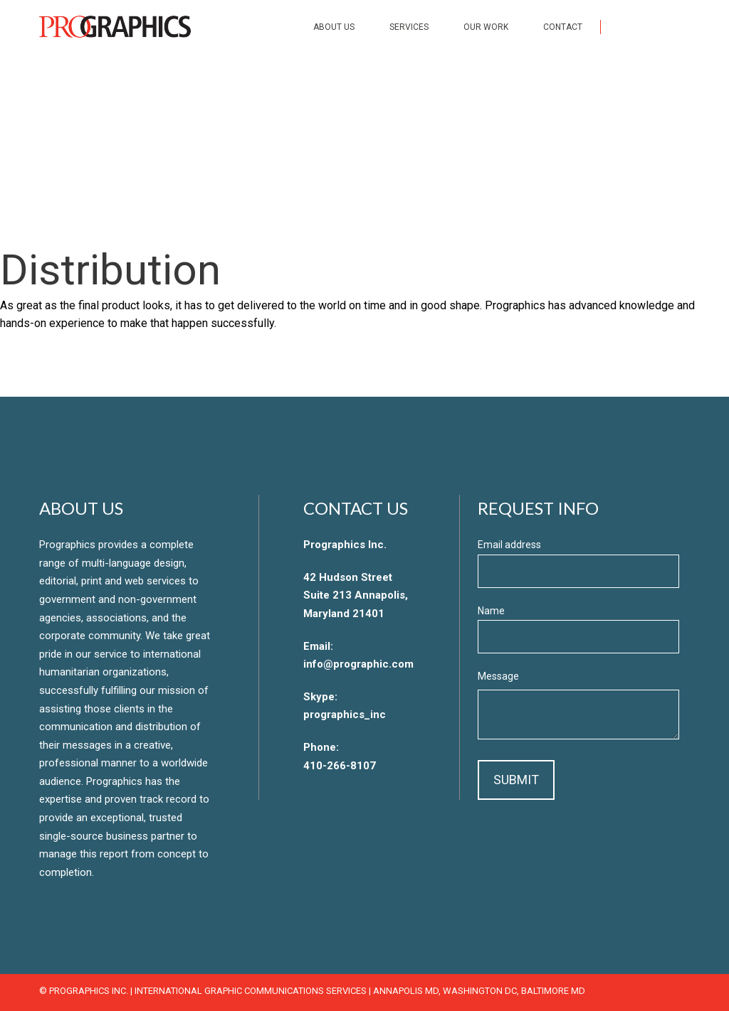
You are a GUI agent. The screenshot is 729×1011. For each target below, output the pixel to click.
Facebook (623, 26)
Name (491, 610)
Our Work (485, 27)
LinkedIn (683, 26)
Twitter (653, 26)
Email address (509, 544)
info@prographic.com (358, 664)
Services (409, 27)
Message (498, 676)
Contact (562, 27)
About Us (334, 27)
